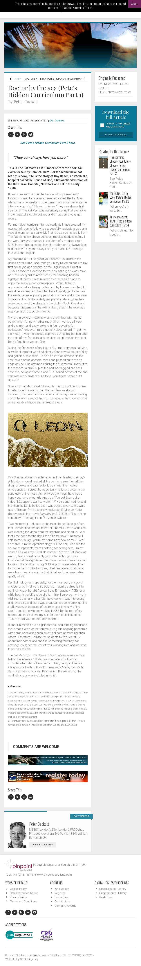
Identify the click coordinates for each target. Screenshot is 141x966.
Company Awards (65, 905)
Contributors (62, 901)
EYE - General (56, 120)
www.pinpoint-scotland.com (54, 874)
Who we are (62, 888)
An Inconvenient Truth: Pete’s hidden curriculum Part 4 (121, 221)
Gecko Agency (29, 959)
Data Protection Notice (24, 893)
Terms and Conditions (23, 901)
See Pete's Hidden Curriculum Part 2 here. (47, 143)
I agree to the (118, 125)
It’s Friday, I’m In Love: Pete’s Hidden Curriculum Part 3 (120, 197)
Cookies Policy (82, 8)
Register (60, 893)
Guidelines (105, 897)
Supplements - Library (112, 893)
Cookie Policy (18, 888)
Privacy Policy (18, 897)
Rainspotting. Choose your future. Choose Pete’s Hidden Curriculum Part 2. (120, 165)
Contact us (61, 897)
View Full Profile (44, 844)
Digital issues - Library (112, 888)
